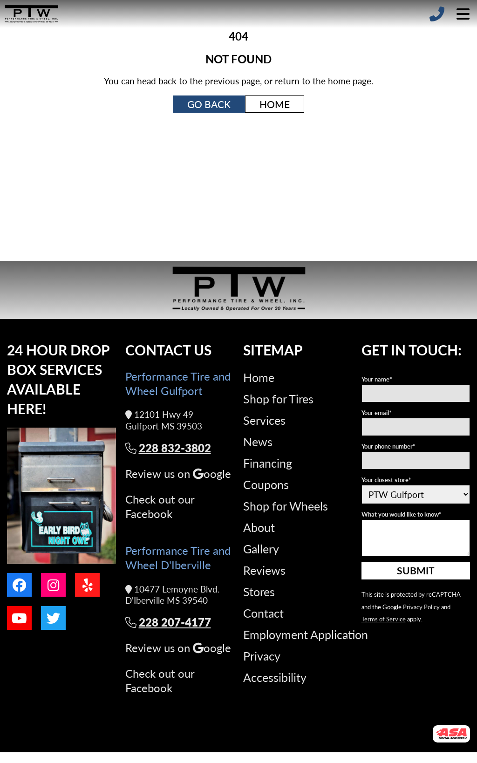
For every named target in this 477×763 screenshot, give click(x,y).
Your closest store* (386, 479)
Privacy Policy (421, 606)
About (259, 527)
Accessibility (275, 677)
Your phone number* (388, 446)
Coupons (266, 484)
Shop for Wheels (285, 505)
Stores (259, 591)
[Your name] (415, 393)
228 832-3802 (168, 448)
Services (264, 420)
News (258, 441)
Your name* (376, 379)
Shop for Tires (278, 398)
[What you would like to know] (415, 538)
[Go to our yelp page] (87, 585)
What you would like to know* (401, 514)
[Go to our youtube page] (19, 618)
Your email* (376, 412)
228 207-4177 (168, 622)
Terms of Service (383, 618)
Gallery (261, 548)
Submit (416, 570)
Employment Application (305, 634)
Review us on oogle (178, 473)
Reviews (264, 570)
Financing (267, 463)
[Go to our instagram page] (53, 585)
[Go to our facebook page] (19, 585)
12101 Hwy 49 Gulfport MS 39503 (163, 420)
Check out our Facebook (159, 506)
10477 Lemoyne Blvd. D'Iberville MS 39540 (172, 595)
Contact (263, 613)
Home (274, 104)
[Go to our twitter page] (53, 618)
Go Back (209, 104)
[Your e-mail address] (415, 427)
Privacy (261, 655)
